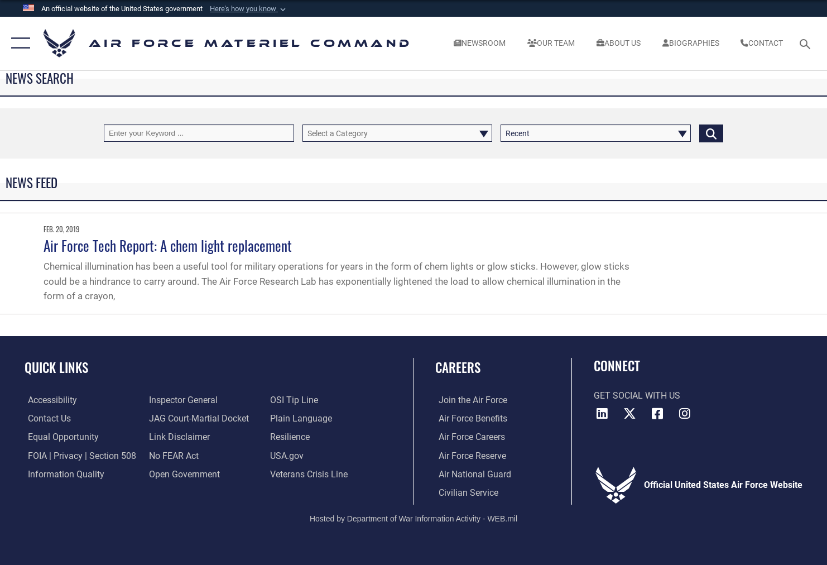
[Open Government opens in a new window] (183, 473)
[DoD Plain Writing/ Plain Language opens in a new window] (302, 418)
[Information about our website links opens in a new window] (178, 437)
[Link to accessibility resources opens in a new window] (49, 400)
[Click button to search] (711, 133)
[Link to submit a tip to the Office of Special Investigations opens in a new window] (295, 400)
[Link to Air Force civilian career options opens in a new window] (465, 492)
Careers (457, 367)
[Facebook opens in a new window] (657, 413)
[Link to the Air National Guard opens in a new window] (471, 473)
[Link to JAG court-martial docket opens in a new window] (198, 418)
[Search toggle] (806, 43)
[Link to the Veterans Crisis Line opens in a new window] (310, 473)
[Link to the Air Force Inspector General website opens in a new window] (182, 400)
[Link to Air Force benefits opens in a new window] (469, 418)
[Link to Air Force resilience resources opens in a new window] (291, 437)
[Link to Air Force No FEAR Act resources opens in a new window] (173, 455)
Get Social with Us (637, 396)
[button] (249, 9)
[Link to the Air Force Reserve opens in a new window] (469, 455)
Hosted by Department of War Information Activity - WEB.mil (413, 518)
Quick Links (56, 367)
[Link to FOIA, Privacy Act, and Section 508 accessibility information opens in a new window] (79, 455)
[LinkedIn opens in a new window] (602, 413)
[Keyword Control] (199, 133)
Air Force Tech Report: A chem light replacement (168, 245)
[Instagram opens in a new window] (684, 413)
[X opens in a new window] (630, 413)
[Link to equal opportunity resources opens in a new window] (60, 437)
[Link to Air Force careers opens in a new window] (468, 437)
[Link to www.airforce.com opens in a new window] (469, 400)
